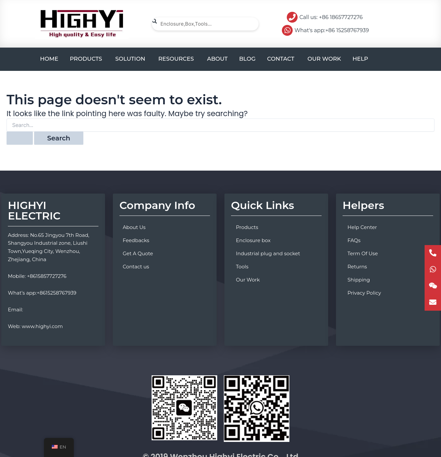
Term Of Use (362, 253)
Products (247, 227)
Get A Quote (138, 253)
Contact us (136, 266)
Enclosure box (253, 240)
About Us (134, 227)
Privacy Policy (364, 293)
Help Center (362, 227)
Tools (242, 266)
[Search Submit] (20, 138)
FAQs (354, 240)
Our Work (248, 280)
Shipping (358, 280)
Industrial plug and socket (268, 253)
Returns (357, 266)
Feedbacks (136, 240)
